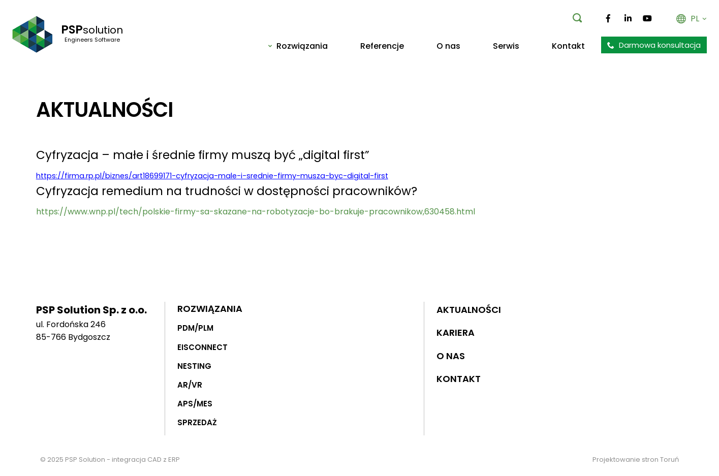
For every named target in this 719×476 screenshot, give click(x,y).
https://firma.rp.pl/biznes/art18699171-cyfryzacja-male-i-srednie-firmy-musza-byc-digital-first (212, 176)
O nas (450, 356)
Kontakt (458, 378)
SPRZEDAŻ (197, 422)
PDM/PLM (195, 328)
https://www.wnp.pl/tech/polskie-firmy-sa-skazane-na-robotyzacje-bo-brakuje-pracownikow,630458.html (255, 211)
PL (691, 18)
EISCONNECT (202, 346)
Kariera (455, 332)
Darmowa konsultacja (654, 45)
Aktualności (468, 309)
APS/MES (194, 403)
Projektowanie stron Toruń (635, 459)
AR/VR (189, 384)
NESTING (194, 365)
